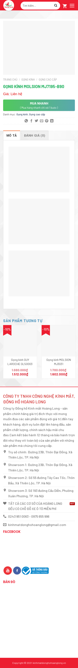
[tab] (11, 135)
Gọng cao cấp (48, 79)
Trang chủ (10, 79)
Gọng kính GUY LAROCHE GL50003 (19, 362)
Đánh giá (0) (34, 135)
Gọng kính (28, 79)
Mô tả (11, 135)
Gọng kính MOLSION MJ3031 (58, 362)
